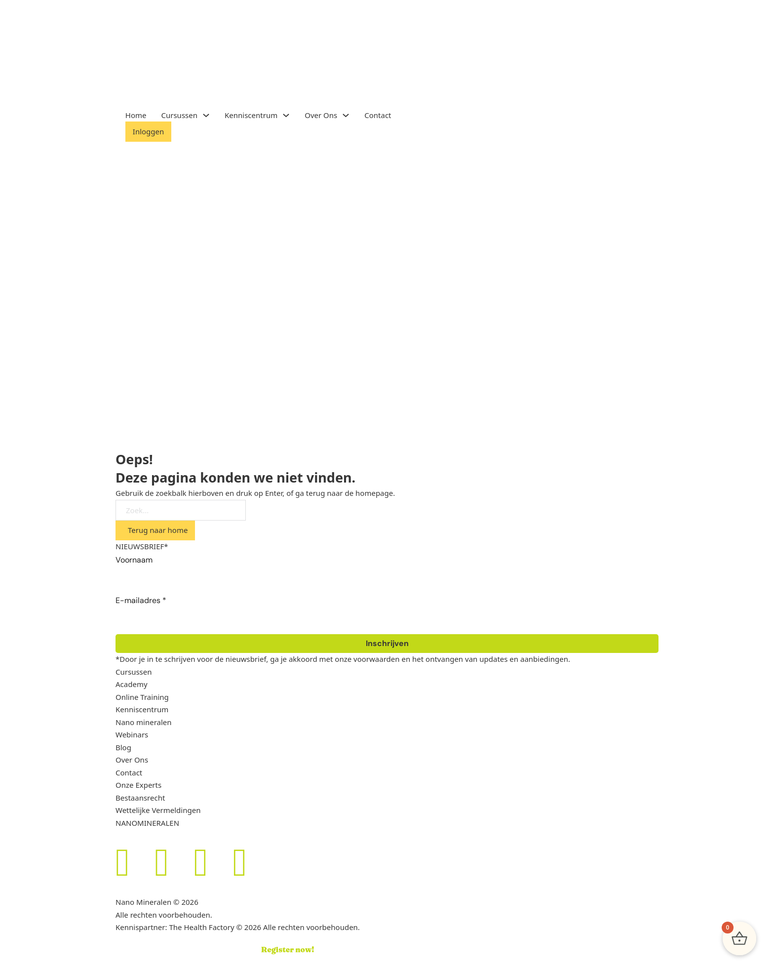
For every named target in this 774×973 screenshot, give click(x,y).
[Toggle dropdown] (206, 115)
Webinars (132, 734)
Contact (377, 115)
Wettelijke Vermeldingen (158, 810)
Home (136, 115)
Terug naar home (158, 530)
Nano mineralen (144, 722)
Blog (123, 747)
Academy (132, 684)
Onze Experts (138, 785)
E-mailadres (141, 600)
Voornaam (134, 560)
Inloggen (148, 131)
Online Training (142, 697)
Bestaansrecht (140, 798)
